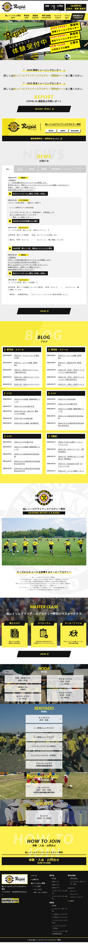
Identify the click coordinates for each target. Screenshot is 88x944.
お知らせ (35, 881)
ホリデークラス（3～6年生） (59, 899)
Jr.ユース (73, 893)
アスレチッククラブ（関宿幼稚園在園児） (59, 934)
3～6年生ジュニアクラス (59, 919)
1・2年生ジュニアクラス (59, 916)
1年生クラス (56, 886)
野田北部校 (73, 880)
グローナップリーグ (76, 899)
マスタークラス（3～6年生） (59, 894)
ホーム (34, 877)
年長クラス (55, 883)
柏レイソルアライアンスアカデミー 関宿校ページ (39, 75)
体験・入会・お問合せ (40, 894)
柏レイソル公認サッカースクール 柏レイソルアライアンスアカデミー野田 (14, 7)
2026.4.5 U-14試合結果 (67, 400)
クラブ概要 (37, 888)
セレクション (74, 896)
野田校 (54, 880)
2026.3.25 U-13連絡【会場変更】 (26, 424)
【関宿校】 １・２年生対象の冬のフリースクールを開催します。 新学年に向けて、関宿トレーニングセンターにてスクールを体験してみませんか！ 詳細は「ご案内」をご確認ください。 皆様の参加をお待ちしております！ (39, 185)
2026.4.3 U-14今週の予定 (67, 405)
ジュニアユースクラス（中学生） (59, 929)
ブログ (71, 903)
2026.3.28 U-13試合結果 (23, 419)
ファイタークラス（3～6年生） (59, 923)
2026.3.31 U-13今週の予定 (24, 407)
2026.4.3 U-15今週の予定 (23, 443)
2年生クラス (56, 889)
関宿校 (54, 907)
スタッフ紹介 (38, 891)
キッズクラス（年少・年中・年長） (78, 885)
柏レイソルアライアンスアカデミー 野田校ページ (39, 89)
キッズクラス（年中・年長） (59, 912)
